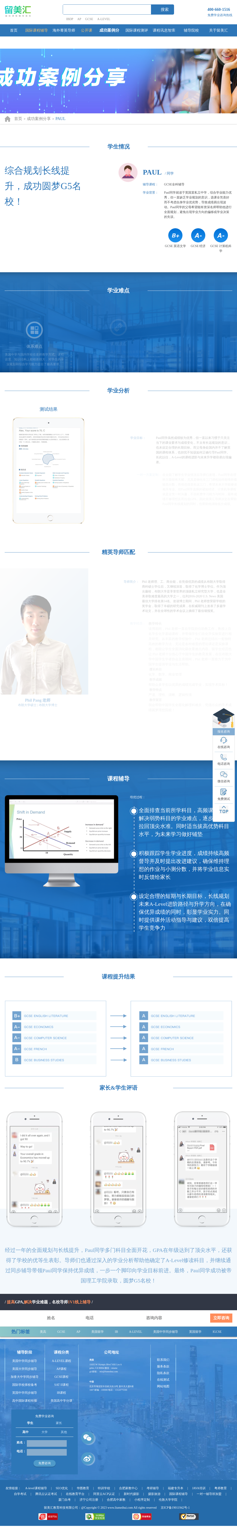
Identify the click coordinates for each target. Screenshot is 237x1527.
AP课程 (61, 1369)
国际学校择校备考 (24, 1384)
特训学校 (104, 1488)
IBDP (70, 19)
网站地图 (163, 1386)
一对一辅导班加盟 (209, 1494)
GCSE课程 (61, 1376)
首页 (14, 30)
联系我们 (163, 1359)
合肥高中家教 (116, 1499)
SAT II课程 (61, 1384)
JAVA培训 (199, 1488)
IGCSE (217, 1331)
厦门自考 (64, 1499)
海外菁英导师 (64, 30)
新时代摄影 (131, 1494)
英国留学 (195, 1331)
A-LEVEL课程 (61, 1361)
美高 (43, 1331)
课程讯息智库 (164, 30)
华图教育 (83, 1488)
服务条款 (163, 1366)
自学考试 (20, 1494)
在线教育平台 (75, 1494)
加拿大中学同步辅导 (25, 1376)
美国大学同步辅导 (24, 1369)
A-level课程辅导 (36, 1488)
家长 (59, 1423)
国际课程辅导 (36, 30)
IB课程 (61, 1392)
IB (116, 1331)
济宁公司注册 (89, 1499)
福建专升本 (175, 1488)
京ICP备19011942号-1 (175, 1507)
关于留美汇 (218, 30)
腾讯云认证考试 (46, 1494)
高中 (25, 1432)
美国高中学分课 (61, 1400)
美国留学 (97, 1331)
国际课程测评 (136, 30)
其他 (64, 1432)
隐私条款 (163, 1373)
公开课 (86, 30)
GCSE (89, 19)
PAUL (60, 118)
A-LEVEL (103, 19)
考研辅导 (153, 1488)
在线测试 (163, 1379)
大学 (44, 1432)
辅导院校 (191, 30)
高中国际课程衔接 (24, 1400)
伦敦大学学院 (168, 1499)
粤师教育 (220, 1488)
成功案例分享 (109, 36)
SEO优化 (62, 1488)
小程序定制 (142, 1499)
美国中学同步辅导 (165, 1331)
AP (79, 19)
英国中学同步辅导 (24, 1392)
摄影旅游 (154, 1494)
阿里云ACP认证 (104, 1494)
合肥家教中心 (128, 1488)
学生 (30, 1423)
